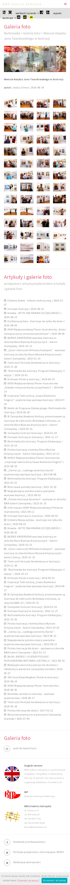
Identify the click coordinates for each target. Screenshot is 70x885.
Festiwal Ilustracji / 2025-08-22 (25, 309)
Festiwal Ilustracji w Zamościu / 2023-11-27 (32, 611)
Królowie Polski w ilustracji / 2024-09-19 (30, 379)
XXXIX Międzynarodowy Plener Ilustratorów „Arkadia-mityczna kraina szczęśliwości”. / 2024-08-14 (34, 387)
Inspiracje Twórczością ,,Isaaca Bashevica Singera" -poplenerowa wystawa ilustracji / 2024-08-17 (34, 586)
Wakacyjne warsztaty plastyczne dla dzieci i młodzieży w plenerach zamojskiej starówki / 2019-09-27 (33, 669)
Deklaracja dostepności (27, 862)
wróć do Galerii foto (24, 748)
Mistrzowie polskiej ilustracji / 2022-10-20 (31, 487)
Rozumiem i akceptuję (54, 880)
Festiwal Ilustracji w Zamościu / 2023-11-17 (32, 437)
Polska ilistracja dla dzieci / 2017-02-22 (29, 710)
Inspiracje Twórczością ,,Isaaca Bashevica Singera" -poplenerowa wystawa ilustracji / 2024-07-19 (34, 400)
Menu (65, 4)
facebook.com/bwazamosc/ (29, 841)
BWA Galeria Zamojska (22, 4)
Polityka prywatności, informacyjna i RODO (38, 852)
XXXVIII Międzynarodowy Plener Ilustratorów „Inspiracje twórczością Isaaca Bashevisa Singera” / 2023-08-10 (34, 462)
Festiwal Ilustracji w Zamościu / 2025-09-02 (32, 515)
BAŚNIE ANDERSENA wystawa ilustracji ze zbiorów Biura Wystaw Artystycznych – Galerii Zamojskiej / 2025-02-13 (30, 342)
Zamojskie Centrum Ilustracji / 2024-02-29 (31, 433)
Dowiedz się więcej (28, 880)
